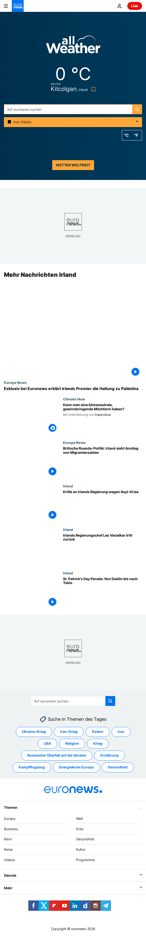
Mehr (8, 888)
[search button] (137, 109)
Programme (85, 860)
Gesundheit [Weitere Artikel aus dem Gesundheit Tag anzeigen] (118, 767)
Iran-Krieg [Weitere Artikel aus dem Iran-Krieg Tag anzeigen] (69, 731)
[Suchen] (73, 109)
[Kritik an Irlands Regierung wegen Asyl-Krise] (102, 506)
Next (8, 839)
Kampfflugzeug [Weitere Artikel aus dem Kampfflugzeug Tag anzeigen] (32, 767)
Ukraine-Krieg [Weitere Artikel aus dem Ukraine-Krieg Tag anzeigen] (34, 731)
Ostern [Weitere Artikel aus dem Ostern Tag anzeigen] (97, 731)
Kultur (80, 849)
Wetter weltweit (73, 165)
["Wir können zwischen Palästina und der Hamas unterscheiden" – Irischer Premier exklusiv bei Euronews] (73, 388)
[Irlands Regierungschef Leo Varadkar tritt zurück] (102, 549)
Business (11, 829)
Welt (79, 818)
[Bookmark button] (92, 89)
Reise (8, 849)
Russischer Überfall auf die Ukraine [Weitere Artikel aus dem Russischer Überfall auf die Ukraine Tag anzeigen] (56, 755)
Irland (68, 486)
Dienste (10, 875)
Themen (10, 807)
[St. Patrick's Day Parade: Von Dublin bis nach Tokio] (102, 593)
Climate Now (74, 399)
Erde (79, 829)
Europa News (15, 382)
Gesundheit (85, 839)
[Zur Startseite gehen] (18, 6)
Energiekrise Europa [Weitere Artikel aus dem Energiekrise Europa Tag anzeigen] (76, 767)
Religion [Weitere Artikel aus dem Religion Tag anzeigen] (72, 743)
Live (134, 6)
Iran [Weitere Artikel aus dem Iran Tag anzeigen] (121, 731)
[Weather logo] (73, 46)
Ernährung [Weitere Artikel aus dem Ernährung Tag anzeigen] (109, 755)
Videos (9, 860)
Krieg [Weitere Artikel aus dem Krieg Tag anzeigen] (97, 743)
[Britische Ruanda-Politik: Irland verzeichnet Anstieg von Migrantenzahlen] (102, 462)
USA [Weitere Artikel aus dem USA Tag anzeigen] (47, 743)
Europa (9, 818)
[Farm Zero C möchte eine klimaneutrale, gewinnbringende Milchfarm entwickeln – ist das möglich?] (102, 419)
